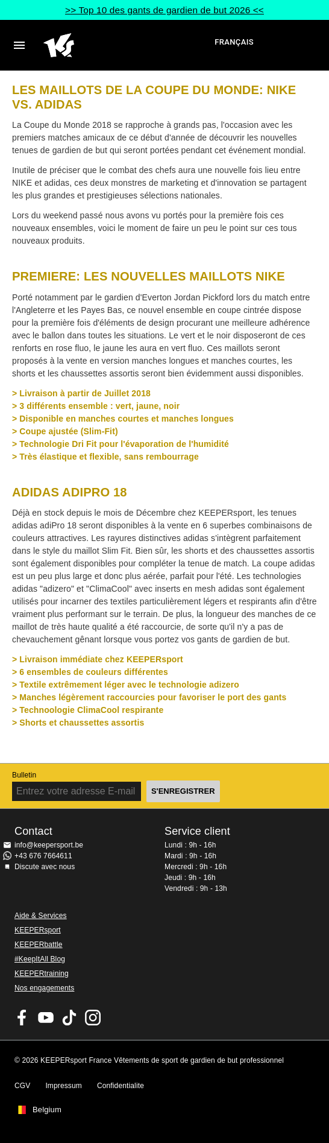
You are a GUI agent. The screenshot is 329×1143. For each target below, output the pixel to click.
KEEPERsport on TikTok (69, 1017)
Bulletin (24, 775)
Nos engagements (44, 988)
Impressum (63, 1085)
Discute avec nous (44, 867)
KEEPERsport (37, 930)
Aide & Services (40, 915)
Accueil (127, 45)
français (234, 41)
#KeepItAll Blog (39, 959)
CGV (22, 1085)
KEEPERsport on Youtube (46, 1017)
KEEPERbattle (38, 944)
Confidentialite (120, 1085)
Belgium (47, 1110)
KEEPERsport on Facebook (22, 1017)
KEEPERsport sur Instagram (93, 1017)
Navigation (19, 45)
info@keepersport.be (48, 845)
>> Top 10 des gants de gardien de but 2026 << (164, 10)
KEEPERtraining (41, 973)
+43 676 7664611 (43, 856)
